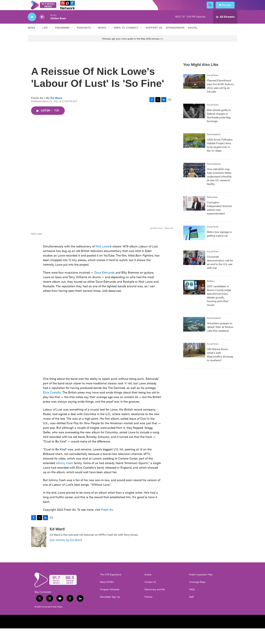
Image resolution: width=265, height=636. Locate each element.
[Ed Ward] (38, 545)
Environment (214, 142)
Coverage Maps (197, 589)
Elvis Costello (52, 400)
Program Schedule (109, 597)
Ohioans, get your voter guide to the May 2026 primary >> (132, 46)
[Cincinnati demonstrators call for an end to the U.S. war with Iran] (194, 265)
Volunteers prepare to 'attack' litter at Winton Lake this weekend (220, 334)
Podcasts (84, 35)
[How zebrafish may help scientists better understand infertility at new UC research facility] (194, 177)
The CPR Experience (110, 582)
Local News (213, 83)
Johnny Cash (64, 470)
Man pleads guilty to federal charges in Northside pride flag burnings (219, 123)
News (31, 35)
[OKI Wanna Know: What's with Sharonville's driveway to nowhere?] (194, 357)
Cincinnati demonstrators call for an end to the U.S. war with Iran (220, 269)
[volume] (42, 24)
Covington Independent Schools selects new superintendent (219, 215)
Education (212, 204)
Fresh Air (107, 517)
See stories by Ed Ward (66, 547)
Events (147, 582)
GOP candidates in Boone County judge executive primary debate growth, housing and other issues (219, 303)
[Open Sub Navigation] (37, 35)
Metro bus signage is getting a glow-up (219, 241)
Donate (228, 9)
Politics (211, 288)
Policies (148, 604)
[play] (32, 25)
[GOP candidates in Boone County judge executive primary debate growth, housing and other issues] (194, 295)
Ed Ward (56, 105)
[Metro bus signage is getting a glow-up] (194, 240)
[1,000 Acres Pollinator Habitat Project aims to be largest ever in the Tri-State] (194, 148)
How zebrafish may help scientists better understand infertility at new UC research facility (219, 184)
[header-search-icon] (211, 9)
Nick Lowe (102, 254)
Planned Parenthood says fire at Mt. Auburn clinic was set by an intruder (220, 93)
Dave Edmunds (104, 280)
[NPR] (56, 629)
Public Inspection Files (200, 582)
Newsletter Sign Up (110, 604)
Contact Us (150, 589)
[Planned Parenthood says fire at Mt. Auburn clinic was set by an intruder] (194, 89)
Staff (191, 604)
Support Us (154, 35)
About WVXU (107, 589)
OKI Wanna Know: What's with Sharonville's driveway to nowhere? (220, 362)
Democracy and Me (154, 597)
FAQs (192, 597)
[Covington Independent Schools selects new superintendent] (194, 211)
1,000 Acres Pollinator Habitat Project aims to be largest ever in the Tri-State (220, 152)
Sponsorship (175, 35)
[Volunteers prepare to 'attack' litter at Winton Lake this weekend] (194, 332)
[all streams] (225, 24)
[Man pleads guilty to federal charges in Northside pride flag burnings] (194, 118)
